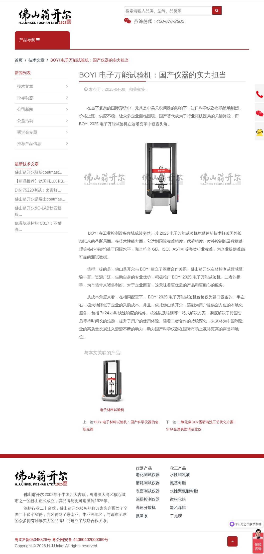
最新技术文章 (27, 164)
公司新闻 (25, 109)
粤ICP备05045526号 (33, 540)
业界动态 (25, 98)
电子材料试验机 (112, 410)
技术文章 (36, 60)
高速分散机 (146, 507)
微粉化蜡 (178, 499)
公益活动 (25, 121)
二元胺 (176, 516)
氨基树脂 (178, 483)
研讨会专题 (27, 132)
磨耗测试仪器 (148, 483)
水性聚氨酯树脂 (184, 491)
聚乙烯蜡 (178, 507)
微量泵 (142, 516)
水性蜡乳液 (180, 475)
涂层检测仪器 (148, 499)
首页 (19, 60)
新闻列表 (23, 73)
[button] (42, 40)
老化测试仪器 (148, 475)
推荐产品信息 (29, 143)
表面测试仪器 (148, 491)
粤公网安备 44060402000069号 (80, 540)
